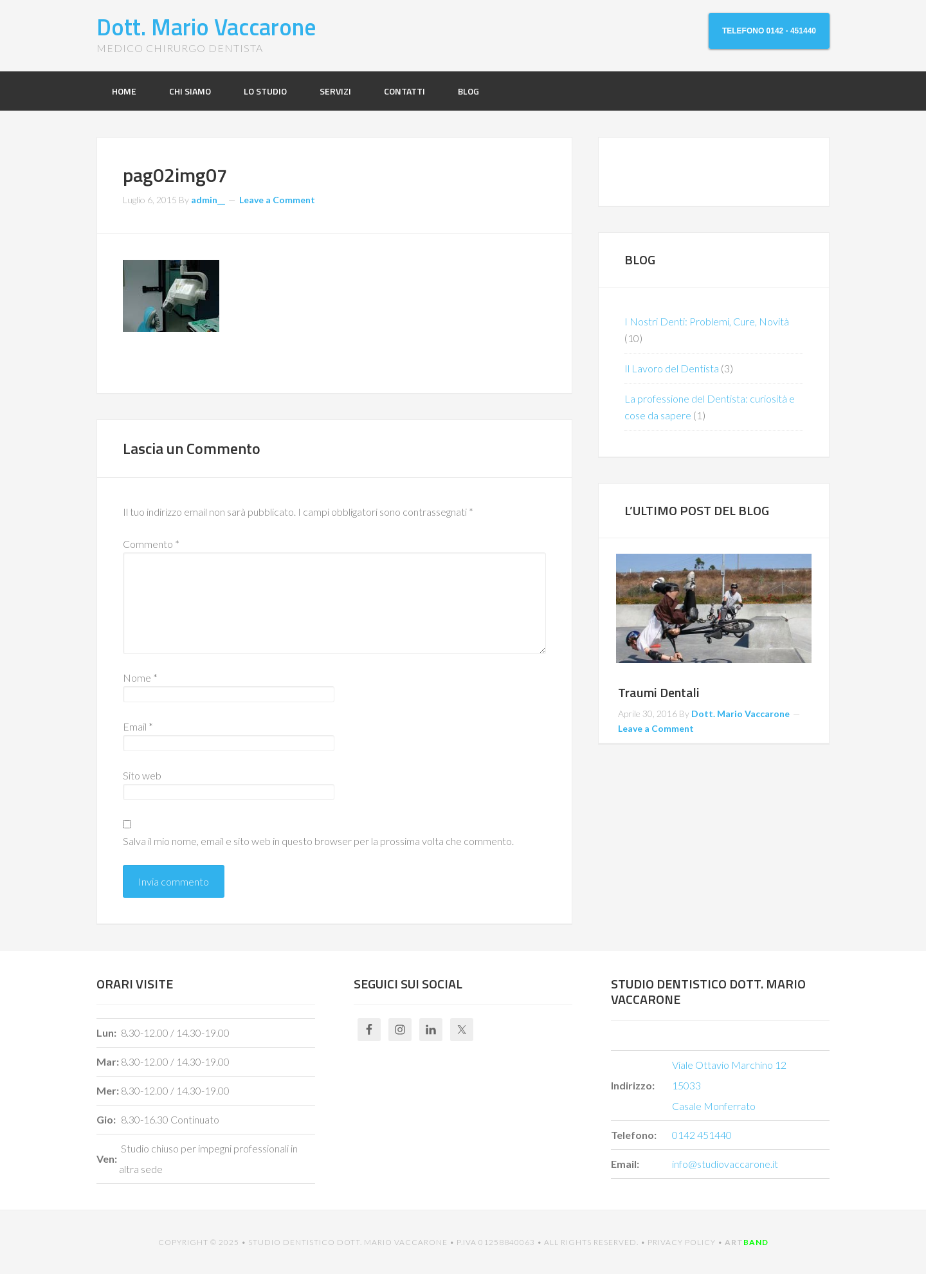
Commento (151, 544)
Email (138, 726)
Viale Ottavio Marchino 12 (729, 1065)
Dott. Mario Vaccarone (206, 26)
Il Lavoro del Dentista (671, 368)
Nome (140, 677)
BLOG (639, 259)
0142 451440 (702, 1135)
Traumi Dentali (659, 692)
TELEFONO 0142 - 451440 (769, 30)
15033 (686, 1085)
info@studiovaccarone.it (725, 1164)
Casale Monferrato (714, 1106)
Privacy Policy (682, 1242)
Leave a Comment (277, 199)
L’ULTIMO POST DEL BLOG (696, 510)
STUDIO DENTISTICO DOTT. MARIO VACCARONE (348, 1242)
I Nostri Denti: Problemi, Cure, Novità (706, 321)
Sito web (142, 775)
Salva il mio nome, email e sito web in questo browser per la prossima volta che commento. (318, 841)
